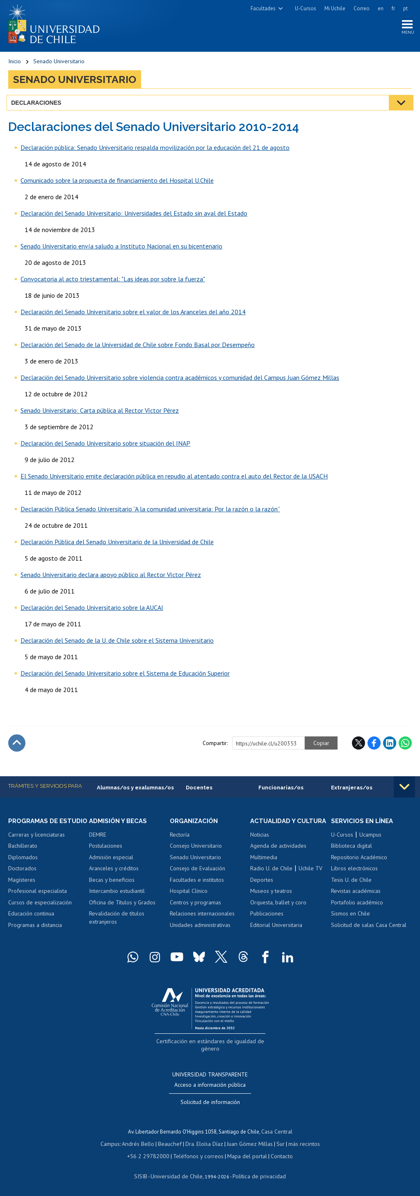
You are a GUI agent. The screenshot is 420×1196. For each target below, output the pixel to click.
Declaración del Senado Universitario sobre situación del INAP (105, 445)
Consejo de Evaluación (197, 871)
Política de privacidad (255, 1174)
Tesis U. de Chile (351, 882)
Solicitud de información (210, 1102)
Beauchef (172, 1143)
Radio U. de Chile (271, 879)
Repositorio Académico (359, 860)
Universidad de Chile (178, 1174)
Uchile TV (310, 879)
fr (393, 8)
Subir (16, 745)
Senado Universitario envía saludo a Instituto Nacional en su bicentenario (121, 248)
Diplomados (23, 867)
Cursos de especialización (40, 912)
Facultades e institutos (197, 882)
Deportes (261, 890)
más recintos (299, 1143)
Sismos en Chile (350, 916)
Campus (115, 1143)
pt (405, 8)
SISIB (145, 1174)
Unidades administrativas (200, 928)
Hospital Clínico (189, 894)
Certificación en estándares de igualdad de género (211, 1051)
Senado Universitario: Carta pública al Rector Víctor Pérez (100, 412)
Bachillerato (22, 856)
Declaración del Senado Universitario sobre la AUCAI (92, 609)
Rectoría (179, 837)
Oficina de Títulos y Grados (122, 905)
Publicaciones (266, 924)
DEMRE (97, 837)
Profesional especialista (37, 901)
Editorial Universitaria (276, 935)
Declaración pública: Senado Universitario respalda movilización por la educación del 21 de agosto (155, 149)
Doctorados (22, 879)
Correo (362, 8)
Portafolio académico (357, 905)
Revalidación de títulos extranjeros (116, 921)
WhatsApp (405, 745)
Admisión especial (111, 860)
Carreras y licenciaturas (36, 845)
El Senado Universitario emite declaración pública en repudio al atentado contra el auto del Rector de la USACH (174, 478)
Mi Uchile (334, 8)
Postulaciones (105, 848)
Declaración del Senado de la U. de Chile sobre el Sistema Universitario (117, 642)
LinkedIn (389, 745)
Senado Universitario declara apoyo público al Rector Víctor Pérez (111, 577)
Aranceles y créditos (114, 871)
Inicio (14, 63)
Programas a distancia (35, 935)
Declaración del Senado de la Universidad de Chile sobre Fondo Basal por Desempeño (138, 347)
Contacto (275, 1154)
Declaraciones (38, 104)
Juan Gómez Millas (247, 1143)
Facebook (374, 745)
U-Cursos (305, 8)
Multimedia (263, 867)
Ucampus (370, 837)
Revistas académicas (356, 894)
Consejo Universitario (196, 848)
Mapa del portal (243, 1154)
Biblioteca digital (351, 848)
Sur (277, 1143)
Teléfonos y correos (198, 1154)
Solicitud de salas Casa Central (368, 928)
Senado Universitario (58, 63)
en (380, 8)
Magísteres (21, 890)
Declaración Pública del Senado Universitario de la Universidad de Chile (117, 544)
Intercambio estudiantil (117, 894)
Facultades (263, 8)
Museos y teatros (271, 901)
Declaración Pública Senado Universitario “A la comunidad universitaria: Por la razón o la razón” (150, 511)
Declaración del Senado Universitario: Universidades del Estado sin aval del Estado (134, 215)
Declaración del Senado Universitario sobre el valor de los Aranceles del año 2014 (133, 314)
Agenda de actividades (278, 856)
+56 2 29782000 (152, 1154)
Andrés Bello (142, 1143)
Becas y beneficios (112, 882)
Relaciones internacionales (202, 916)
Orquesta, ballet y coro (278, 912)
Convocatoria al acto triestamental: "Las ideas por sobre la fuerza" (113, 281)
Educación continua (31, 924)
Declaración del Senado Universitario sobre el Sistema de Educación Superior (125, 675)
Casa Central (277, 1131)
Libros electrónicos (354, 871)
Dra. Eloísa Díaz (204, 1143)
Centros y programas (195, 905)
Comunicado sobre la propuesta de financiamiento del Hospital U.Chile (117, 182)
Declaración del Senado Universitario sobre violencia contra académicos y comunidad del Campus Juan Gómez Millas (180, 379)
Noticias (259, 845)
